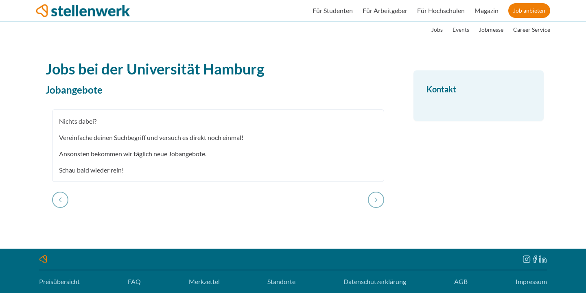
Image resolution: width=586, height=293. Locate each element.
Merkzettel (204, 281)
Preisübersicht (59, 281)
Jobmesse (491, 29)
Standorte (281, 281)
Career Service (531, 29)
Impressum (531, 281)
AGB (461, 281)
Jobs (437, 29)
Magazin (486, 10)
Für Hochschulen (441, 10)
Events (461, 29)
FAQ (134, 281)
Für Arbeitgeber (385, 10)
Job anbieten (529, 10)
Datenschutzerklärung (374, 281)
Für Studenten (333, 10)
